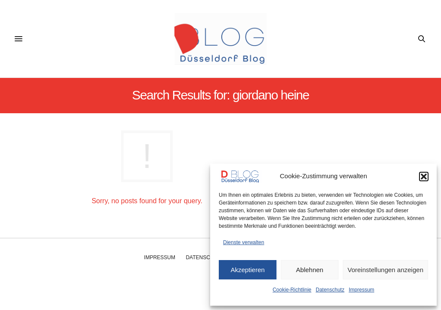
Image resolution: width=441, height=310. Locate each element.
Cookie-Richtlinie (292, 290)
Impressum (361, 290)
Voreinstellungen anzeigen (385, 269)
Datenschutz (330, 290)
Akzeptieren (247, 269)
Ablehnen (309, 269)
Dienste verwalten (243, 242)
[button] (423, 176)
